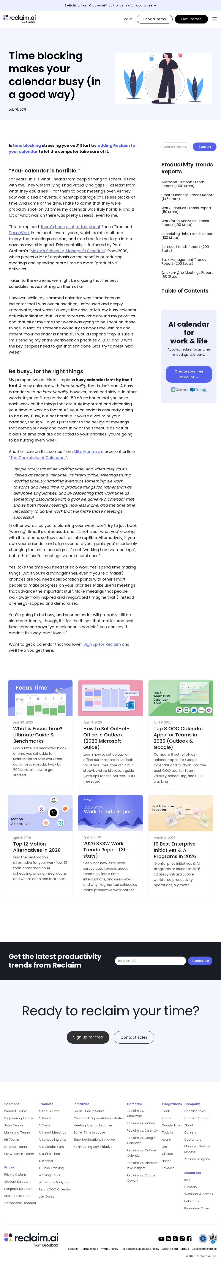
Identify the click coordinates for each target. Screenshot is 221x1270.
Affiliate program (197, 1159)
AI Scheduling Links (52, 1139)
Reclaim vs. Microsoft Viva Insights (143, 1165)
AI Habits (45, 1118)
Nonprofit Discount (18, 1189)
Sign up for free (88, 1037)
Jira (164, 1147)
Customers (192, 1139)
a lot (70, 226)
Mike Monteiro (87, 451)
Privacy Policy (109, 1249)
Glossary (190, 1187)
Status (184, 1249)
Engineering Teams (18, 1118)
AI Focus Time (49, 1111)
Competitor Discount (20, 1203)
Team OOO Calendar (55, 1189)
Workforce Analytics (54, 1182)
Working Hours (49, 1175)
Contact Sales (195, 1111)
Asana (166, 1139)
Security (73, 1249)
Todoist (167, 1132)
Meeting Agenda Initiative (93, 1125)
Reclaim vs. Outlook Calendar (141, 1153)
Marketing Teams (17, 1132)
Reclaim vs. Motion (141, 1123)
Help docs (191, 1201)
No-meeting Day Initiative (93, 1147)
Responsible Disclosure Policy (140, 1249)
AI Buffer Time (49, 1154)
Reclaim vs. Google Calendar (141, 1140)
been (60, 226)
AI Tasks (45, 1125)
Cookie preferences (204, 1249)
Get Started (191, 19)
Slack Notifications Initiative (94, 1139)
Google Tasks (172, 1125)
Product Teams (16, 1111)
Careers (190, 1132)
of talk (82, 226)
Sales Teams (14, 1125)
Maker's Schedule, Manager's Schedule (68, 251)
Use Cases (46, 1196)
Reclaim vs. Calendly (142, 1130)
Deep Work (19, 232)
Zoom (166, 1118)
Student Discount (17, 1181)
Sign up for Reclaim (102, 644)
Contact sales (134, 1037)
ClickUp (167, 1154)
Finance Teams (16, 1147)
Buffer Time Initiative (89, 1132)
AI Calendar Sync (51, 1147)
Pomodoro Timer (197, 1208)
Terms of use (89, 1249)
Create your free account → (189, 374)
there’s (47, 226)
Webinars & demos (198, 1194)
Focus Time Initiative (89, 1111)
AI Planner (46, 1161)
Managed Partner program (197, 1149)
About (188, 1125)
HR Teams (11, 1139)
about (94, 226)
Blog (187, 1180)
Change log (170, 1249)
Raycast (168, 1168)
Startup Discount (17, 1196)
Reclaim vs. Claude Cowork (141, 1178)
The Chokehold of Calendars (38, 457)
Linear (166, 1161)
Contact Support (197, 1118)
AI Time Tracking (51, 1168)
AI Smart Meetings (52, 1132)
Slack (166, 1111)
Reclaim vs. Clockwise (135, 1113)
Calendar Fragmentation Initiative (99, 1118)
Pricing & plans (15, 1174)
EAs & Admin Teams (19, 1154)
